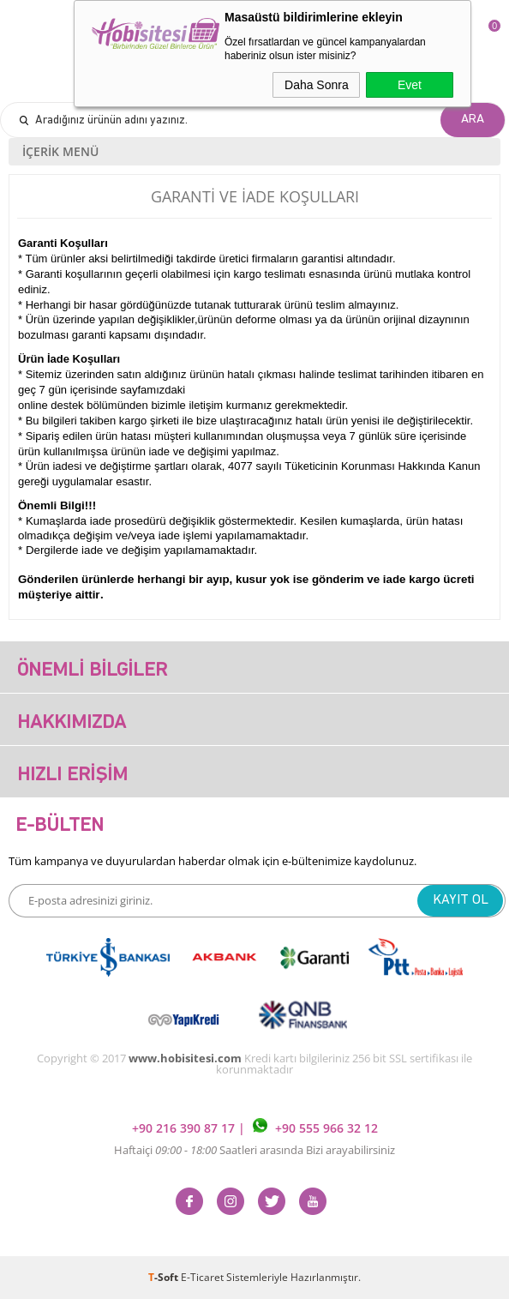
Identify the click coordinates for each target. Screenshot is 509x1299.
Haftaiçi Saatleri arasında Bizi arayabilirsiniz (254, 1150)
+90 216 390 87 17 (185, 1128)
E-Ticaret (202, 1277)
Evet (410, 85)
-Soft (164, 1277)
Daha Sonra (316, 85)
